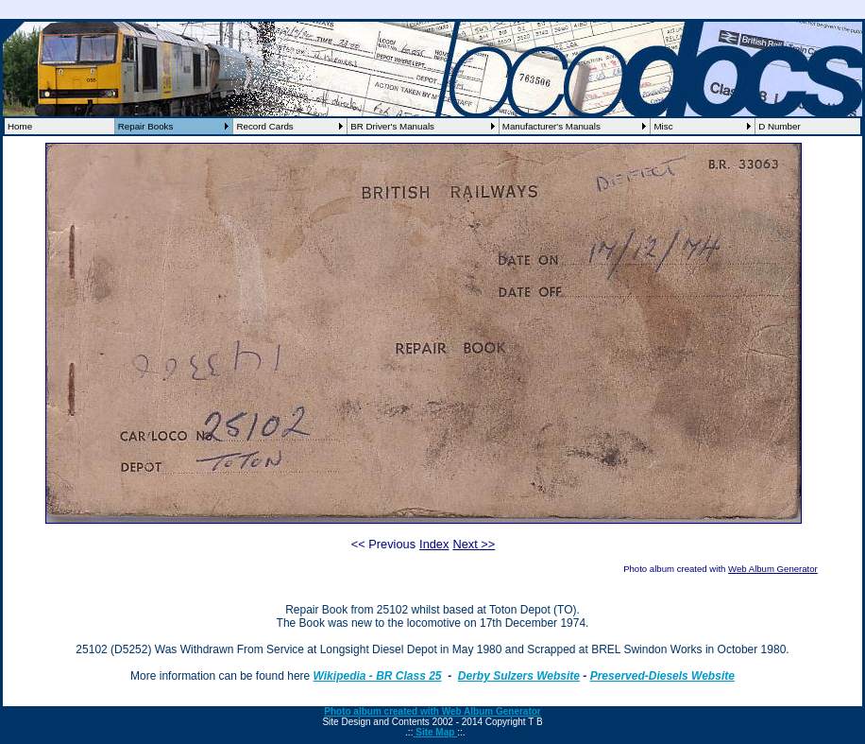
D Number (779, 126)
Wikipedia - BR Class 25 (378, 676)
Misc (662, 126)
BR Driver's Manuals (392, 126)
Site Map (435, 732)
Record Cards (264, 126)
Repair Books (146, 126)
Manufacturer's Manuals (551, 126)
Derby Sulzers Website (519, 676)
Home (20, 126)
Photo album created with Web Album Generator (432, 711)
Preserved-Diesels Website (662, 676)
